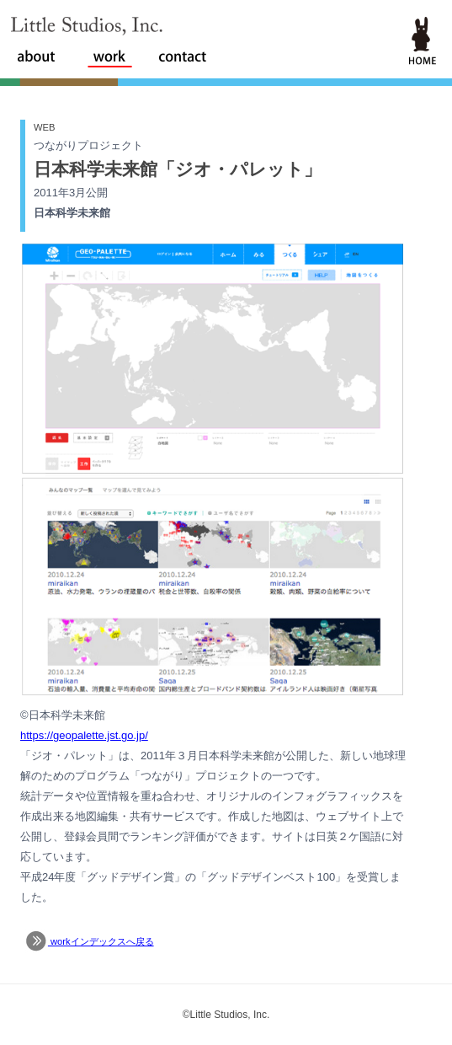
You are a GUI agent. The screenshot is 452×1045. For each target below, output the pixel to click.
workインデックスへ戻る (88, 941)
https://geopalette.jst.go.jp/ (84, 735)
